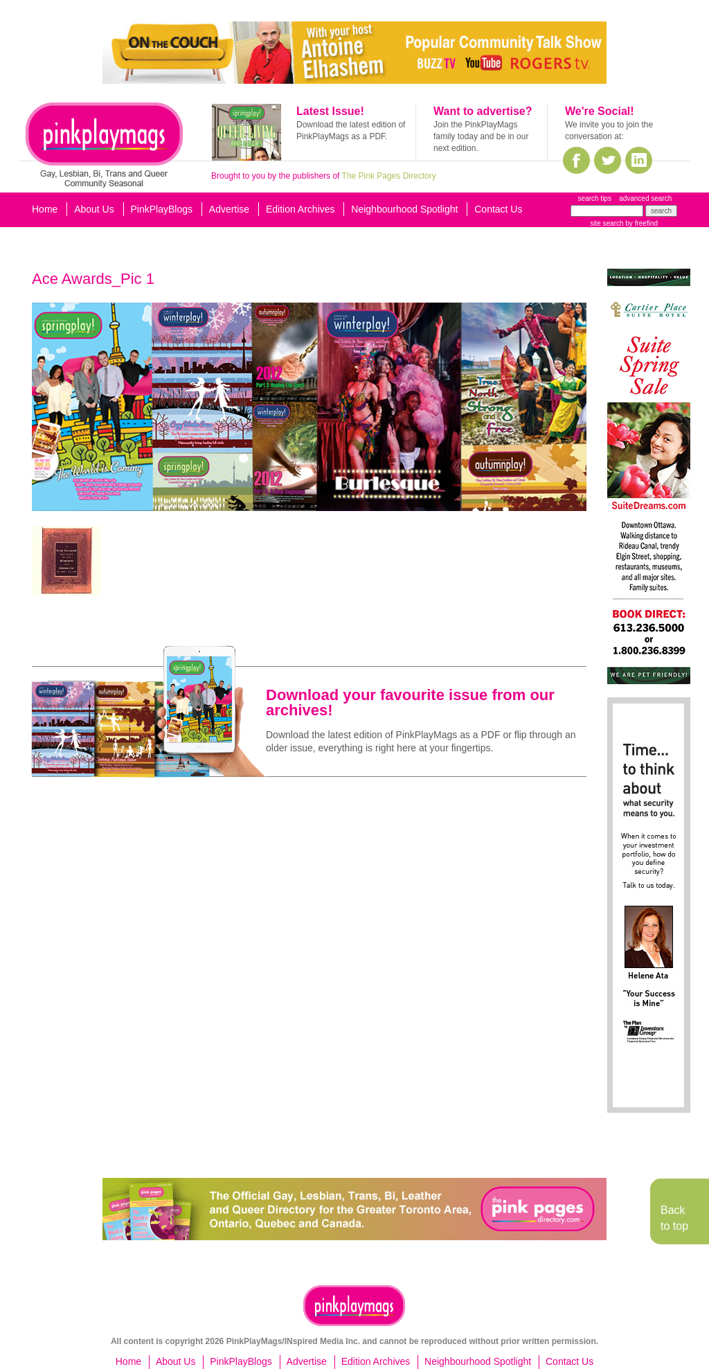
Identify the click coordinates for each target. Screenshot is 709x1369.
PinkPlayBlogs (162, 209)
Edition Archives (300, 209)
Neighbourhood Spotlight (404, 209)
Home (44, 209)
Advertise (229, 209)
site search (606, 223)
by (641, 223)
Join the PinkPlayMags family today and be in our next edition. (480, 136)
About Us (94, 209)
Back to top (674, 1217)
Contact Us (498, 209)
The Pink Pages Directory (389, 176)
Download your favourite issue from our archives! (410, 702)
